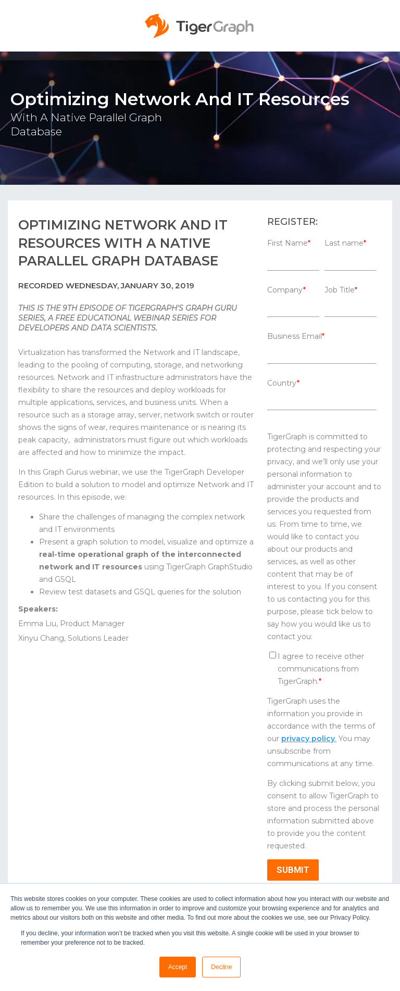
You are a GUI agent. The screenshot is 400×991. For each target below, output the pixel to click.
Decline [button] (221, 967)
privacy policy (308, 738)
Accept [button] (178, 967)
